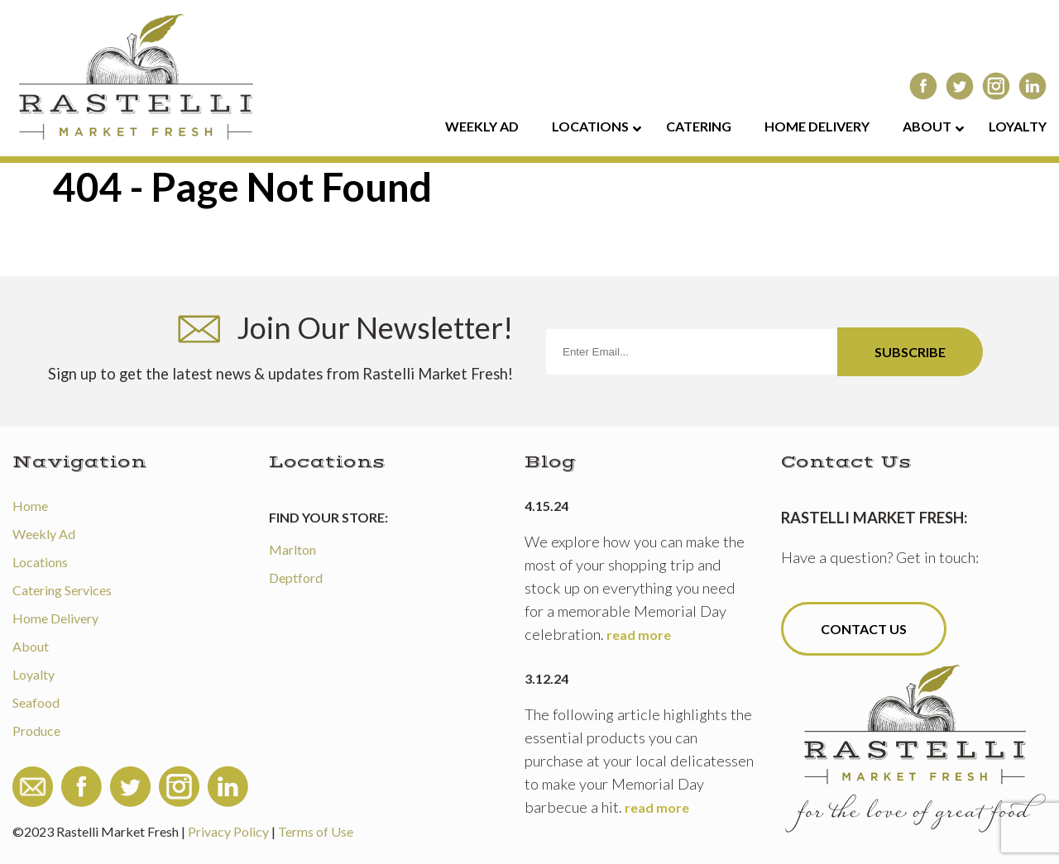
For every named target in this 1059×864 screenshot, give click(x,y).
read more (638, 634)
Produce (36, 730)
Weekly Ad (43, 534)
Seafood (36, 702)
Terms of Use (315, 831)
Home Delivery (55, 618)
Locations (40, 562)
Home (30, 505)
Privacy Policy (228, 831)
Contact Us (864, 629)
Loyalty (33, 674)
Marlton (292, 549)
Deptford (296, 577)
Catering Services (62, 590)
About (30, 646)
